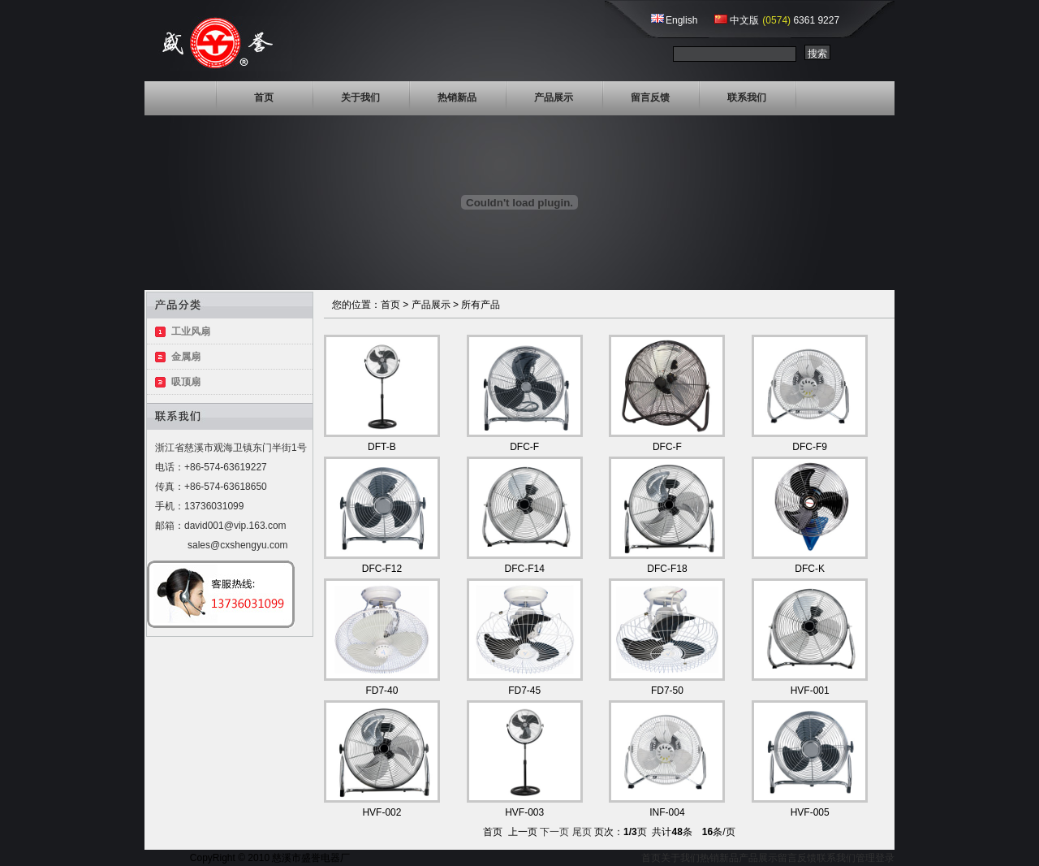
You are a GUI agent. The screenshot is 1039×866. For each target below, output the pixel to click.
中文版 (744, 20)
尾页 (582, 832)
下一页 (554, 832)
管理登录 (875, 858)
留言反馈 (650, 97)
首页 (264, 97)
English (681, 20)
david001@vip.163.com (235, 525)
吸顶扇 (185, 382)
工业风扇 (190, 331)
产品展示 (553, 97)
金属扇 (185, 356)
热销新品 (457, 97)
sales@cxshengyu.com (238, 545)
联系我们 (746, 97)
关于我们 (360, 97)
